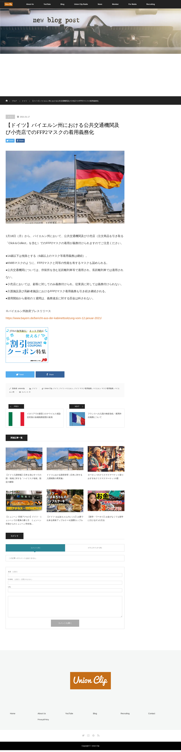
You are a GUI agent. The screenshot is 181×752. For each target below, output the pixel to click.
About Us (30, 4)
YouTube (47, 4)
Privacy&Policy (42, 722)
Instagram (88, 737)
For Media (133, 4)
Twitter (83, 737)
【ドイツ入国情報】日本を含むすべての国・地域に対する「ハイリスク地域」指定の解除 (23, 480)
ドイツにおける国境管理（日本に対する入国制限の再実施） (64, 479)
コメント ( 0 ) (35, 550)
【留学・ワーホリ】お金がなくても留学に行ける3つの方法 (105, 521)
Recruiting (150, 4)
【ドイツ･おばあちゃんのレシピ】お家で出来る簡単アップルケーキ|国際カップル (65, 521)
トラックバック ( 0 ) (95, 550)
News (100, 4)
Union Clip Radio (81, 4)
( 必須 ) (12, 574)
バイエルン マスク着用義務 (103, 388)
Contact (151, 716)
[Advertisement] (90, 75)
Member (115, 4)
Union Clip (48, 388)
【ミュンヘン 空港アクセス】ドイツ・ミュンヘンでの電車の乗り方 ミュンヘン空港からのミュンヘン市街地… (24, 522)
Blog (62, 4)
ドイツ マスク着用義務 (83, 388)
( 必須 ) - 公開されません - (20, 582)
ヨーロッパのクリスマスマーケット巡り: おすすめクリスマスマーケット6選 (106, 479)
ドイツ (10, 117)
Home (12, 716)
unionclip (21, 388)
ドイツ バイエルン (66, 388)
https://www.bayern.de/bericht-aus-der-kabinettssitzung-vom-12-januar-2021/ (54, 318)
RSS (98, 737)
